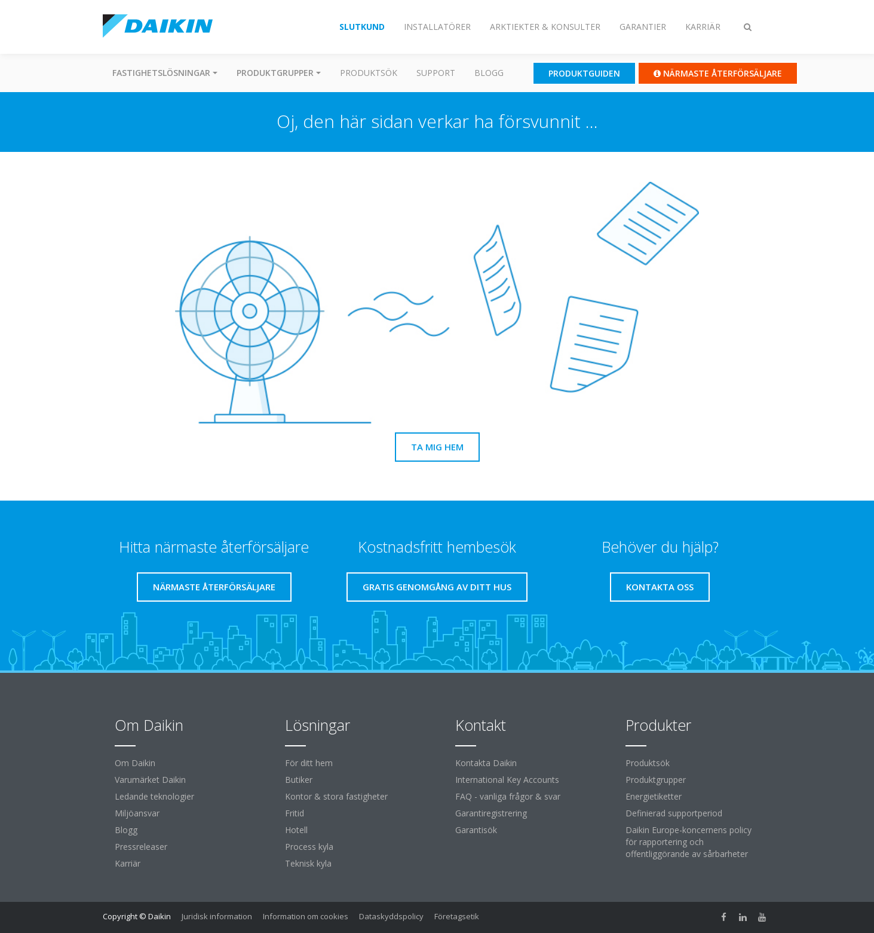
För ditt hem (309, 763)
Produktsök (368, 72)
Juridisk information (217, 916)
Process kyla (309, 846)
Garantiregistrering (491, 813)
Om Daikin (135, 763)
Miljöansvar (137, 813)
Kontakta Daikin (486, 763)
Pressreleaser (141, 846)
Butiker (298, 779)
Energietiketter (653, 796)
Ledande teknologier (154, 796)
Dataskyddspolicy (391, 916)
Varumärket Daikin (150, 779)
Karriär (127, 863)
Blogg (489, 72)
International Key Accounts (507, 779)
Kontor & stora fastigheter (336, 796)
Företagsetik (456, 916)
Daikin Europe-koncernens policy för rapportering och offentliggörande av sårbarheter (688, 841)
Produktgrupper (655, 779)
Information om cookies (305, 916)
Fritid (294, 813)
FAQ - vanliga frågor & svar (507, 796)
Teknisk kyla (308, 863)
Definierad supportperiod (673, 813)
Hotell (296, 830)
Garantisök (476, 830)
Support (435, 72)
